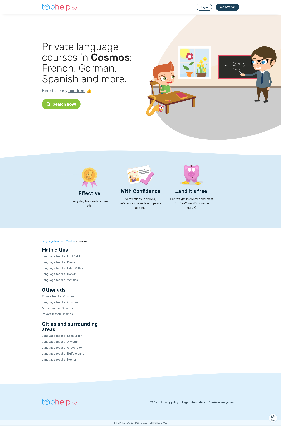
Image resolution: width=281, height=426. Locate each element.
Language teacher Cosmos (60, 302)
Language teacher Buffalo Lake (63, 353)
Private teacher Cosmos (58, 296)
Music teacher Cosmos (57, 308)
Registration (227, 6)
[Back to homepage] (60, 7)
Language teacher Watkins (60, 280)
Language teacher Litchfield (61, 256)
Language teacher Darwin (59, 274)
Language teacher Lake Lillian (62, 336)
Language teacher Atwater (60, 341)
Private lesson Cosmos (57, 314)
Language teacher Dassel (59, 262)
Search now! (61, 104)
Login (204, 7)
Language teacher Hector (59, 359)
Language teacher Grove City (62, 347)
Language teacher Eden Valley (62, 268)
